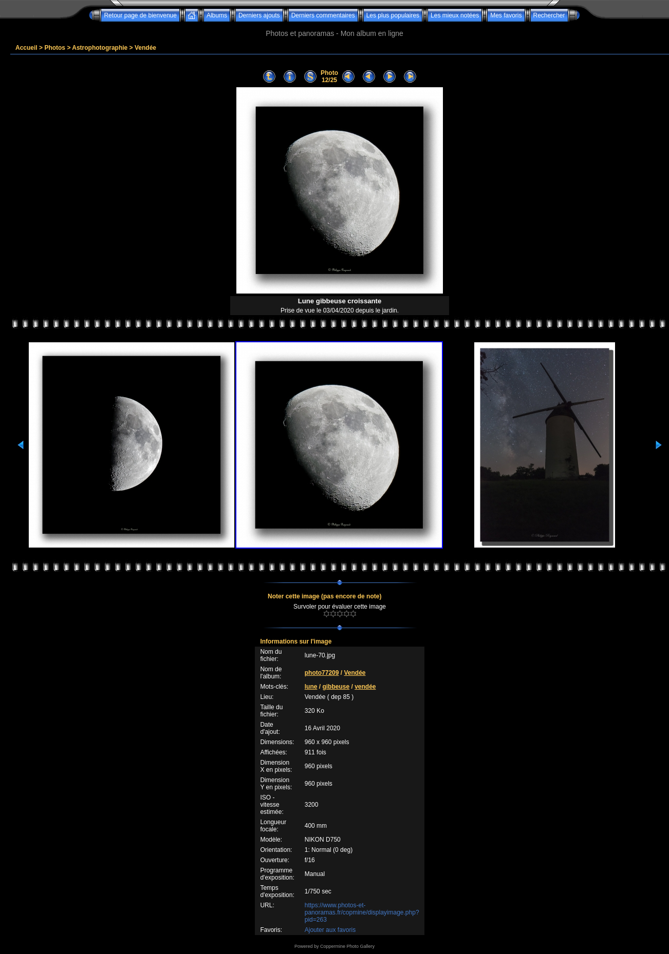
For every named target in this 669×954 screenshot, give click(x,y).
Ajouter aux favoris (330, 929)
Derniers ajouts (259, 15)
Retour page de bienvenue (140, 15)
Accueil (26, 47)
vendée (365, 686)
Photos (54, 47)
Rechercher (549, 15)
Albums (217, 15)
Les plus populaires (392, 15)
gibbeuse (335, 686)
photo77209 (322, 672)
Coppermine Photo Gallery (347, 946)
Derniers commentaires (323, 15)
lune (311, 686)
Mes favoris (506, 15)
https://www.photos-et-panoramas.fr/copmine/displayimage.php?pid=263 (362, 912)
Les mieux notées (455, 15)
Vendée (145, 47)
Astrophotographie (99, 47)
